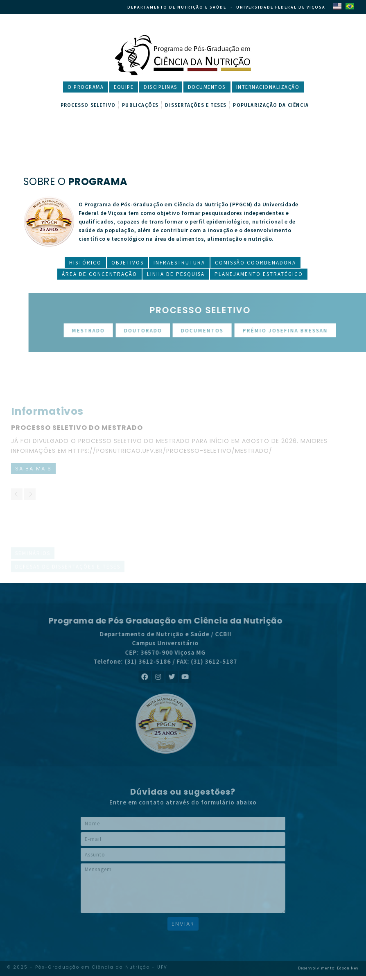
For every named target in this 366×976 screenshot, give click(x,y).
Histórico (85, 262)
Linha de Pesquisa (176, 274)
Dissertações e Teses (195, 105)
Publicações (140, 105)
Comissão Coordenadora (255, 262)
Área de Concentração (99, 274)
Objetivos (127, 262)
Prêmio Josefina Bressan (307, 330)
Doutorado (165, 330)
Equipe (123, 87)
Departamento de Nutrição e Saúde (176, 7)
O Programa (86, 87)
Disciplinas (161, 87)
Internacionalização (268, 87)
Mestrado (110, 330)
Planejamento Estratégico (259, 274)
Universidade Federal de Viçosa (280, 7)
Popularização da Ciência (271, 105)
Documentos (207, 87)
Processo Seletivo (88, 105)
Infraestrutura (179, 262)
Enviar (183, 924)
